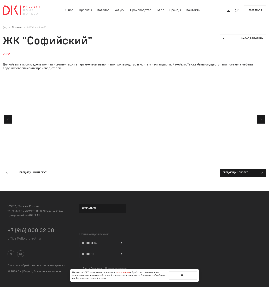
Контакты (193, 10)
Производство (140, 10)
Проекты (85, 10)
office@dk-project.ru (24, 238)
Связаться (255, 10)
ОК (182, 275)
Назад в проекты (243, 38)
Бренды (175, 10)
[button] (8, 119)
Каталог (103, 10)
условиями (123, 272)
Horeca (31, 14)
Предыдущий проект (26, 172)
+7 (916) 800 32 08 (31, 230)
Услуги (120, 10)
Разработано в (105, 268)
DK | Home (102, 254)
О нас (69, 10)
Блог (160, 10)
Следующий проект (243, 172)
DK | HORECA (102, 243)
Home (28, 10)
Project (32, 6)
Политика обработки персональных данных (36, 265)
